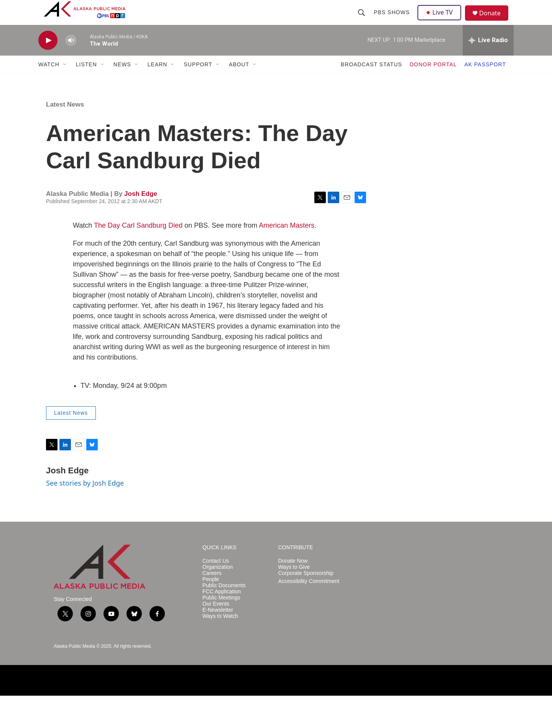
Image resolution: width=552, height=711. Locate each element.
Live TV (441, 20)
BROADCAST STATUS (371, 80)
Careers (212, 588)
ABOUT (239, 80)
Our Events (215, 619)
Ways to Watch (220, 631)
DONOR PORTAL (433, 80)
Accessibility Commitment (308, 596)
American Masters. (287, 241)
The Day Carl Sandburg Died (138, 241)
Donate (494, 21)
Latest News (65, 119)
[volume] (70, 55)
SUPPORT (198, 80)
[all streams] (488, 55)
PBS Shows (393, 20)
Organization (217, 582)
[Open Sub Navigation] (65, 80)
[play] (48, 55)
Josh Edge (140, 209)
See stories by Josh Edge (85, 498)
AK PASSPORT (485, 80)
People (210, 595)
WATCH (48, 80)
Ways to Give (294, 582)
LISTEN (86, 80)
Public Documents (224, 601)
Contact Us (215, 576)
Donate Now (293, 576)
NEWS (122, 80)
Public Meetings (221, 613)
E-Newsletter (217, 625)
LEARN (158, 80)
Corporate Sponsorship (306, 588)
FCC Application (221, 607)
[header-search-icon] (362, 19)
